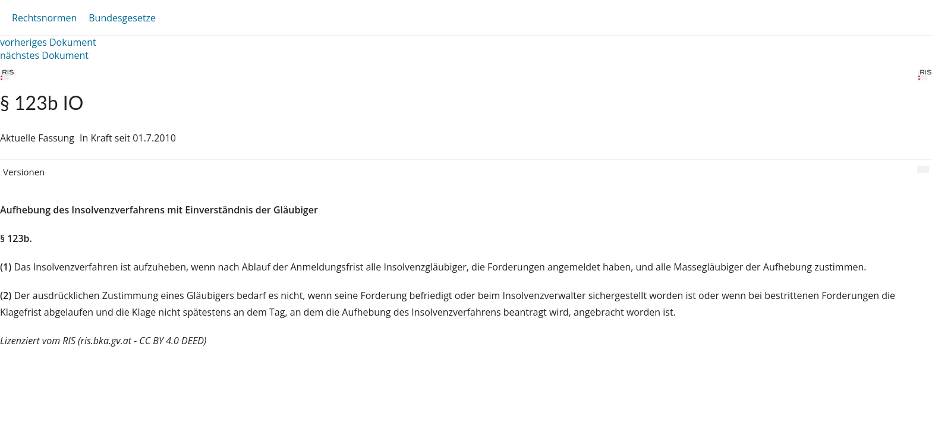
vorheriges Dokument (48, 42)
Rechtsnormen (44, 17)
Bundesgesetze (122, 17)
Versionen (24, 172)
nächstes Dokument (44, 55)
